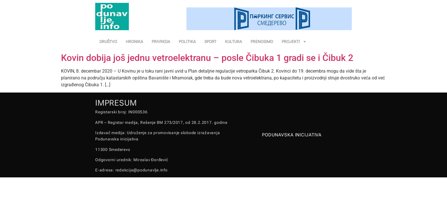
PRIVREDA (161, 41)
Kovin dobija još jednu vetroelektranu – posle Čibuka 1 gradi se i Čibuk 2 (207, 57)
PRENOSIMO (262, 41)
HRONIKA (134, 41)
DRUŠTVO (108, 41)
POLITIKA (187, 41)
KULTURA (233, 41)
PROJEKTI (294, 41)
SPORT (210, 41)
